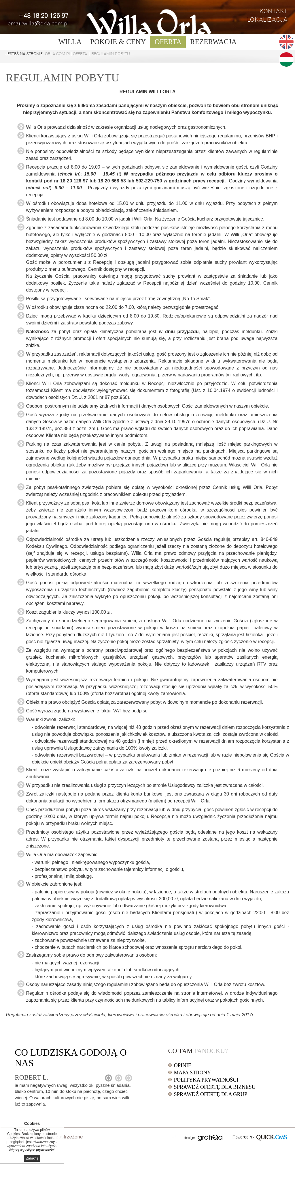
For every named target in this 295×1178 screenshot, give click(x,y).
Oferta (167, 42)
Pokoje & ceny (118, 42)
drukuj (173, 1136)
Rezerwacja (213, 42)
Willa (70, 42)
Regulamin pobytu (110, 53)
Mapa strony (192, 1073)
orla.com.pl (58, 53)
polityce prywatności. (39, 1150)
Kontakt (274, 11)
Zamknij (32, 1158)
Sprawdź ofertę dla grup (210, 1094)
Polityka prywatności (206, 1080)
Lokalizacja (267, 19)
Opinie (182, 1065)
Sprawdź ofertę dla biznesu (215, 1087)
